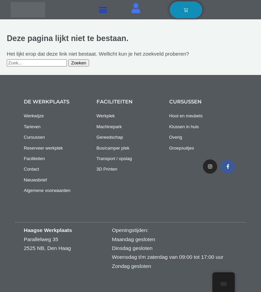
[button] (103, 9)
